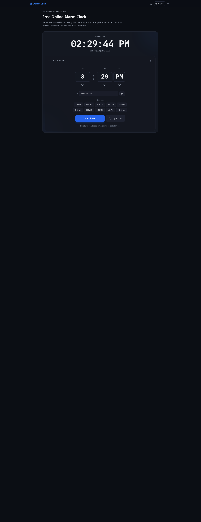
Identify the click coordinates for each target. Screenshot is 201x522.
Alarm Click (147, 151)
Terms (121, 484)
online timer (152, 218)
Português (85, 491)
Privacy (113, 484)
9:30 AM (110, 110)
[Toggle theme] (151, 3)
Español (67, 491)
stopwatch (144, 332)
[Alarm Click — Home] (37, 3)
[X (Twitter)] (162, 484)
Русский (122, 491)
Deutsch (57, 491)
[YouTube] (157, 484)
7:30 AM (122, 105)
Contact (104, 484)
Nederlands (105, 491)
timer (90, 224)
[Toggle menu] (168, 3)
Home (44, 11)
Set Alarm (90, 118)
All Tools (87, 484)
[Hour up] (82, 68)
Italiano (95, 491)
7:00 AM (111, 105)
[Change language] (159, 3)
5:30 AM (78, 105)
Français (75, 491)
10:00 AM (121, 110)
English (41, 491)
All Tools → (100, 417)
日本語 (130, 491)
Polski (114, 491)
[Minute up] (104, 68)
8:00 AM (78, 110)
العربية (152, 491)
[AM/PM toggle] (119, 68)
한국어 (138, 491)
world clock (51, 335)
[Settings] (150, 61)
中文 (145, 491)
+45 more (42, 496)
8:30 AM (89, 110)
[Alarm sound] (98, 93)
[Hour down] (82, 85)
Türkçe (49, 491)
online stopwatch (86, 236)
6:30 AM (100, 105)
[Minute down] (104, 85)
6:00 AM (89, 105)
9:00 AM (100, 110)
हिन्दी (158, 491)
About (95, 484)
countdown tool (49, 347)
